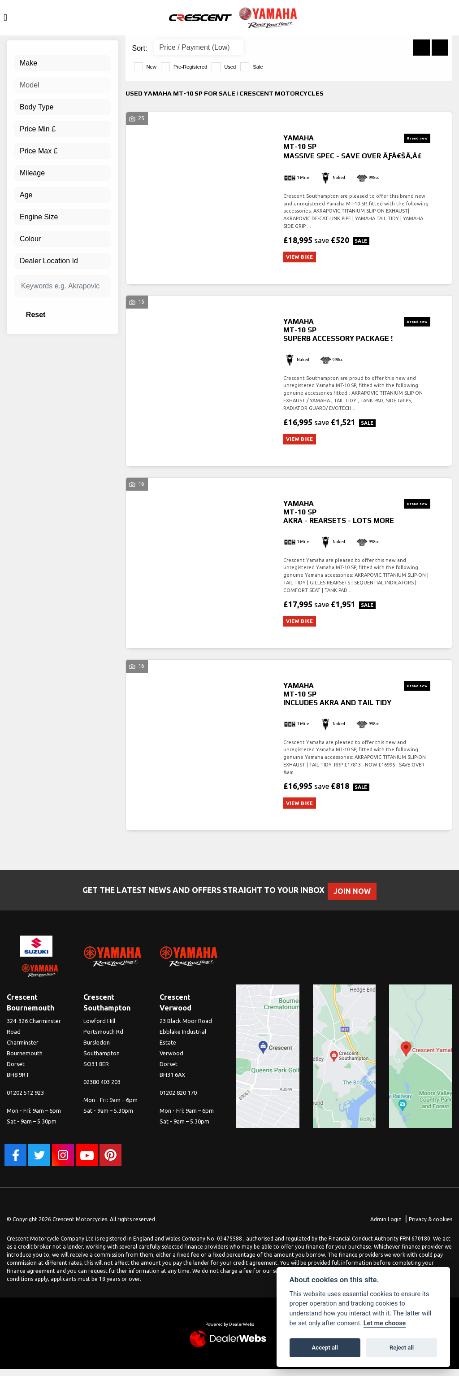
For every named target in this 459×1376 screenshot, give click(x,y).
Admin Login (386, 1226)
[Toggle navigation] (5, 17)
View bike (302, 257)
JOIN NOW (357, 898)
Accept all (325, 1347)
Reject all (402, 1347)
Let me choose (385, 1323)
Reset (76, 314)
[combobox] (62, 63)
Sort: (139, 48)
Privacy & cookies (430, 1226)
